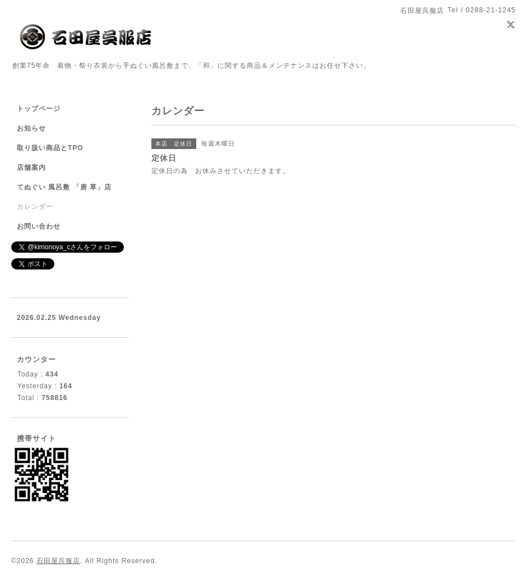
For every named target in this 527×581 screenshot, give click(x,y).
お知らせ (31, 128)
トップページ (39, 109)
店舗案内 (31, 167)
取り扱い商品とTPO (50, 148)
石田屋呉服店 (58, 561)
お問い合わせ (39, 226)
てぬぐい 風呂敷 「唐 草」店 (64, 187)
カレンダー (35, 207)
